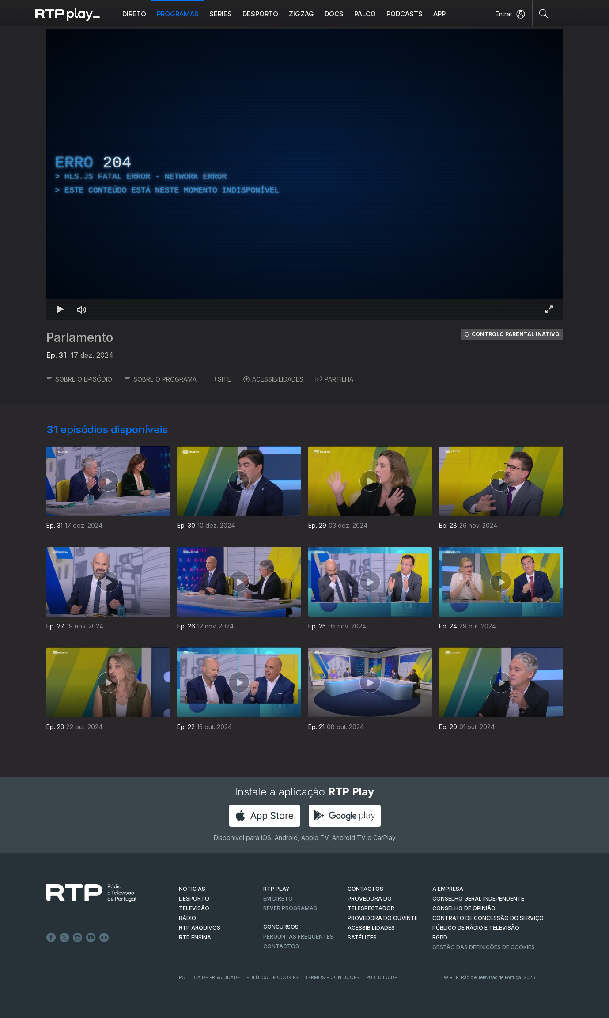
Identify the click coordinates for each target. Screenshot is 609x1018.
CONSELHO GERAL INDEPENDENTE (478, 898)
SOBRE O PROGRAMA (161, 379)
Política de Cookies (272, 977)
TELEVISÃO (194, 908)
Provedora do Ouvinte (383, 918)
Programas (178, 14)
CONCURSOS (281, 926)
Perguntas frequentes (298, 936)
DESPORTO (194, 898)
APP (439, 14)
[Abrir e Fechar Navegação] (566, 14)
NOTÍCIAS (192, 889)
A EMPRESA (447, 889)
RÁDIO (187, 918)
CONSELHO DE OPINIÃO (464, 908)
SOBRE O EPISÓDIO (79, 379)
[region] (304, 174)
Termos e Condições (332, 977)
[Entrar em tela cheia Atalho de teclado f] (549, 309)
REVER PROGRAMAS (290, 908)
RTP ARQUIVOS (199, 927)
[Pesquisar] (544, 13)
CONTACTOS (365, 889)
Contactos (281, 946)
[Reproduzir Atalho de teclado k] (60, 309)
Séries (220, 14)
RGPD (439, 937)
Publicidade (381, 977)
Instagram (78, 937)
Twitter (64, 937)
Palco (365, 14)
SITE (220, 379)
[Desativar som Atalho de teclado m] (81, 309)
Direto (134, 14)
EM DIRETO (278, 898)
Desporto (260, 14)
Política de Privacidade (209, 977)
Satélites (362, 937)
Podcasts (404, 14)
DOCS (334, 14)
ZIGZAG (301, 14)
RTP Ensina (195, 937)
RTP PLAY (276, 889)
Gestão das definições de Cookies (483, 947)
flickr (104, 937)
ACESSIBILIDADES (273, 379)
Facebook (51, 937)
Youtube (91, 937)
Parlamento (79, 337)
